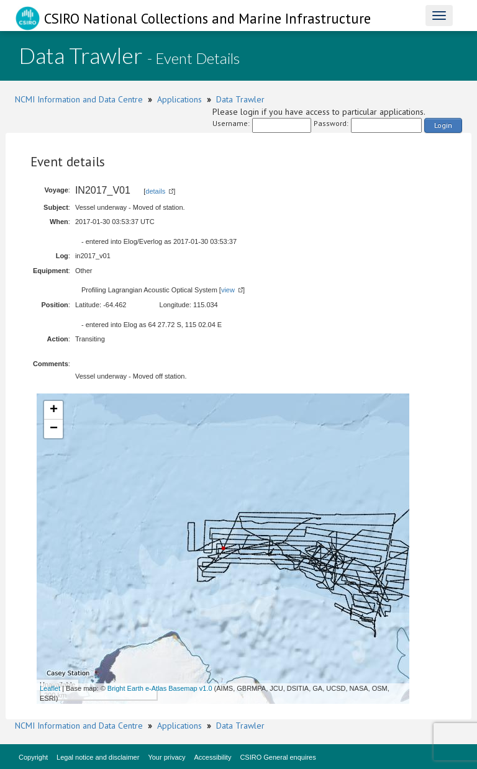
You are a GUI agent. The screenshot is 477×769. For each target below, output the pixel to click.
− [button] (54, 429)
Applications (179, 99)
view (228, 290)
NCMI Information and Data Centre (79, 99)
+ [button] (54, 410)
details (155, 191)
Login (443, 125)
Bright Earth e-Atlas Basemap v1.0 (159, 688)
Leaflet (50, 688)
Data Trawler (240, 99)
